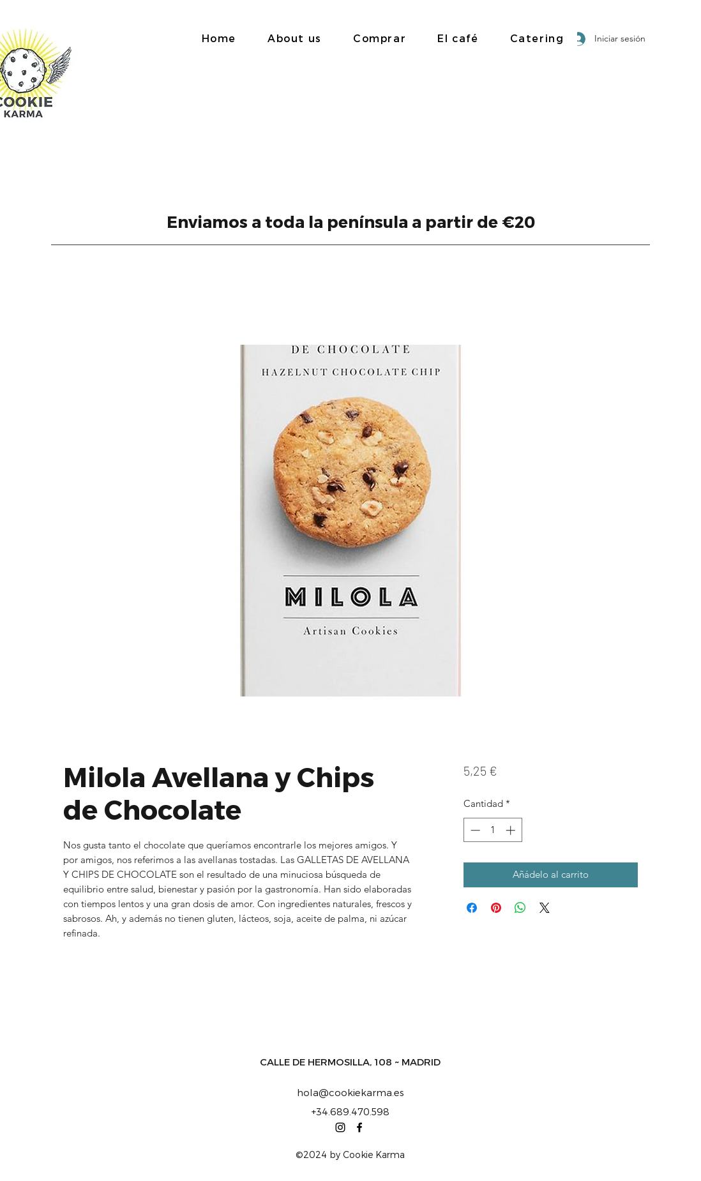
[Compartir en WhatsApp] (520, 907)
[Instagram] (340, 1127)
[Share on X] (544, 907)
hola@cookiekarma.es (350, 1092)
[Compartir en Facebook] (471, 907)
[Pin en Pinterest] (496, 907)
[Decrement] (474, 830)
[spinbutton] (492, 830)
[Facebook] (359, 1127)
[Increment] (511, 830)
